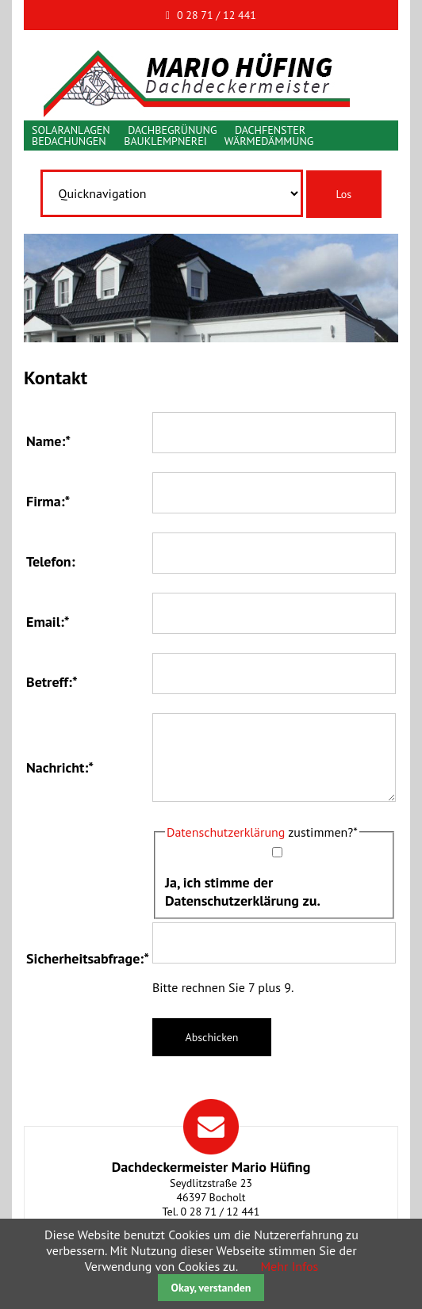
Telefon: (50, 561)
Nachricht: (60, 767)
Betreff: (52, 682)
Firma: (48, 501)
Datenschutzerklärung (226, 832)
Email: (48, 622)
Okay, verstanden (211, 1287)
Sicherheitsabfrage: (87, 958)
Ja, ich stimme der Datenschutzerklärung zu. (242, 891)
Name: (48, 441)
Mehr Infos (289, 1266)
